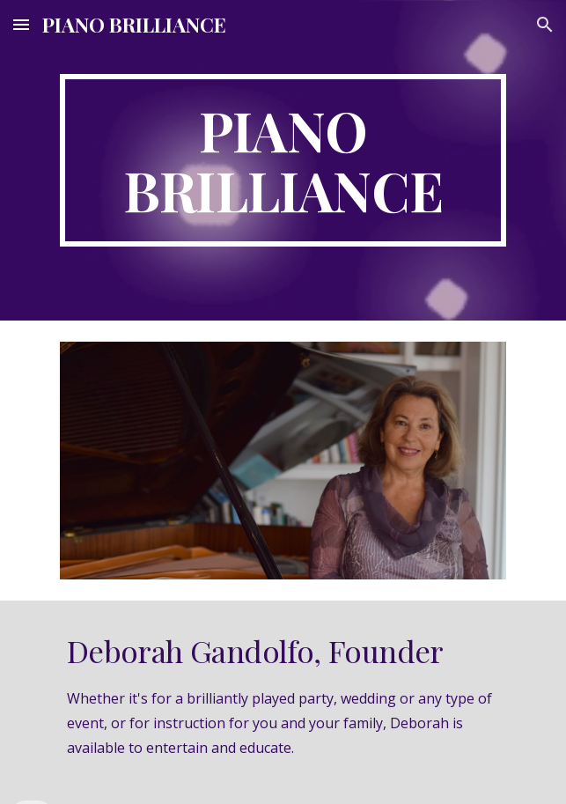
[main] (283, 160)
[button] (21, 24)
